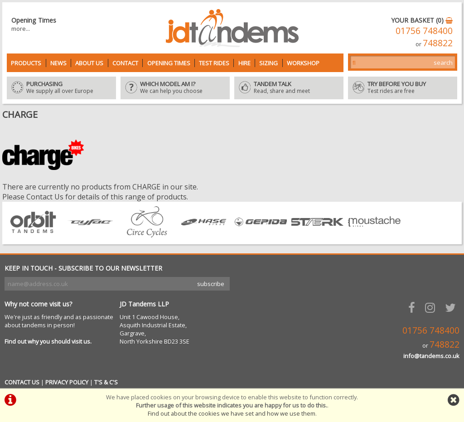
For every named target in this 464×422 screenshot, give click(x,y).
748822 (438, 43)
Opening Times (168, 63)
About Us (89, 63)
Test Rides (214, 63)
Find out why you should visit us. (48, 341)
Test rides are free (403, 88)
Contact (125, 63)
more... (20, 28)
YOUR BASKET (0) (422, 20)
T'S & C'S (106, 382)
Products (26, 63)
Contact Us (44, 197)
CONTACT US (22, 382)
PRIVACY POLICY (66, 382)
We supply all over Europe (61, 88)
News (58, 63)
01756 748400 (424, 30)
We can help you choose (175, 88)
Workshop (303, 63)
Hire (244, 63)
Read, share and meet (289, 88)
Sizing (268, 63)
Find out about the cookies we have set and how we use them (231, 413)
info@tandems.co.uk (431, 356)
